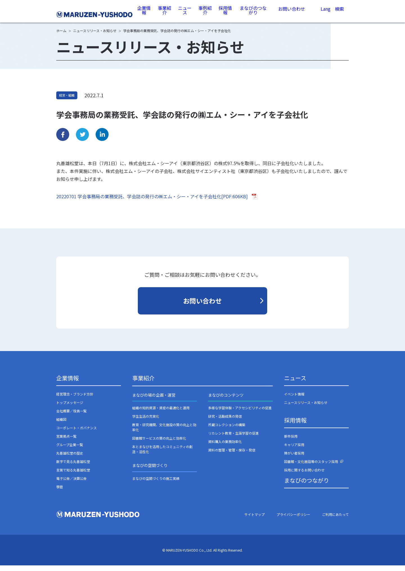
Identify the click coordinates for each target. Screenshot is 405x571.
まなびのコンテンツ (226, 400)
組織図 (61, 424)
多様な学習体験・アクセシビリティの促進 (240, 413)
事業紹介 (165, 14)
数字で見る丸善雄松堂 (73, 467)
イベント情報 (294, 399)
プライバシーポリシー (293, 520)
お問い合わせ (292, 14)
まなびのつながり (253, 14)
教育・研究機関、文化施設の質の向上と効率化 (164, 433)
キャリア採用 (294, 450)
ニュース (185, 14)
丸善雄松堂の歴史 (69, 458)
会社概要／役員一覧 (71, 416)
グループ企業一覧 (69, 450)
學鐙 (59, 492)
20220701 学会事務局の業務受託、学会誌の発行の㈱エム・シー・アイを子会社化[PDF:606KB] (152, 202)
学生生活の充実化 (145, 421)
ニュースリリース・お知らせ (305, 408)
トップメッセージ (69, 408)
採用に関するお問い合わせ (304, 475)
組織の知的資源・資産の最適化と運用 (161, 413)
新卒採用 (291, 441)
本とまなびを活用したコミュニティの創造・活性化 (162, 455)
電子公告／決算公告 (71, 484)
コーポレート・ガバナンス (76, 433)
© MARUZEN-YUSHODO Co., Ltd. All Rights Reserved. (202, 555)
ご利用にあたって (335, 520)
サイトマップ (254, 520)
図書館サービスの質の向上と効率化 (159, 443)
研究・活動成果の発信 (225, 421)
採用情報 (225, 14)
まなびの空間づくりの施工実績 (155, 484)
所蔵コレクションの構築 (226, 430)
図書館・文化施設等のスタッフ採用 (311, 467)
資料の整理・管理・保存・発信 (231, 455)
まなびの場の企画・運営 (154, 400)
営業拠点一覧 (66, 441)
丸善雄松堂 (95, 14)
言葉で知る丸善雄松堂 (73, 475)
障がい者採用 (294, 458)
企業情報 (145, 14)
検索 (339, 15)
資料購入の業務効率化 (225, 447)
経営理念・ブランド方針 (74, 399)
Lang (325, 14)
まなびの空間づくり (150, 471)
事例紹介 (205, 14)
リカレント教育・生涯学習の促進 (233, 438)
